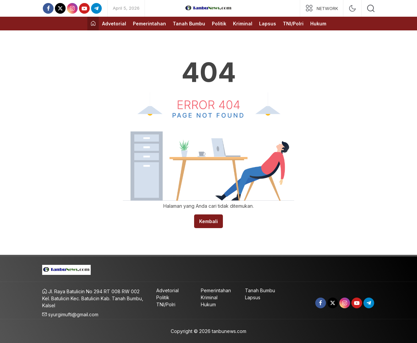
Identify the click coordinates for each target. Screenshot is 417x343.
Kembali (208, 221)
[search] (371, 8)
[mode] (352, 8)
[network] (321, 8)
